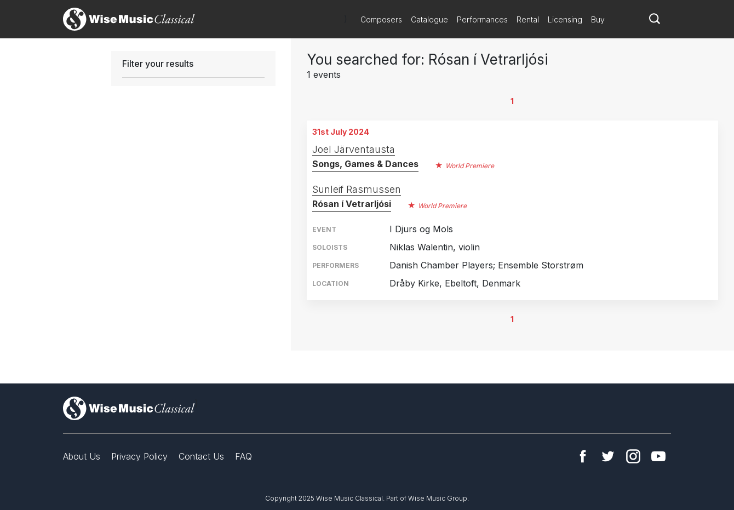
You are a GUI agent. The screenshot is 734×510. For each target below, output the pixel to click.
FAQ (243, 456)
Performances (482, 19)
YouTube (658, 456)
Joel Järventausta (353, 149)
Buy (598, 19)
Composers (381, 19)
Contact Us (201, 456)
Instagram (633, 456)
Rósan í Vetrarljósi (351, 203)
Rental (528, 19)
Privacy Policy (139, 456)
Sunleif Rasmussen (356, 189)
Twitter (608, 456)
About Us (81, 456)
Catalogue (429, 19)
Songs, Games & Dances (365, 163)
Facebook (583, 456)
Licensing (565, 19)
